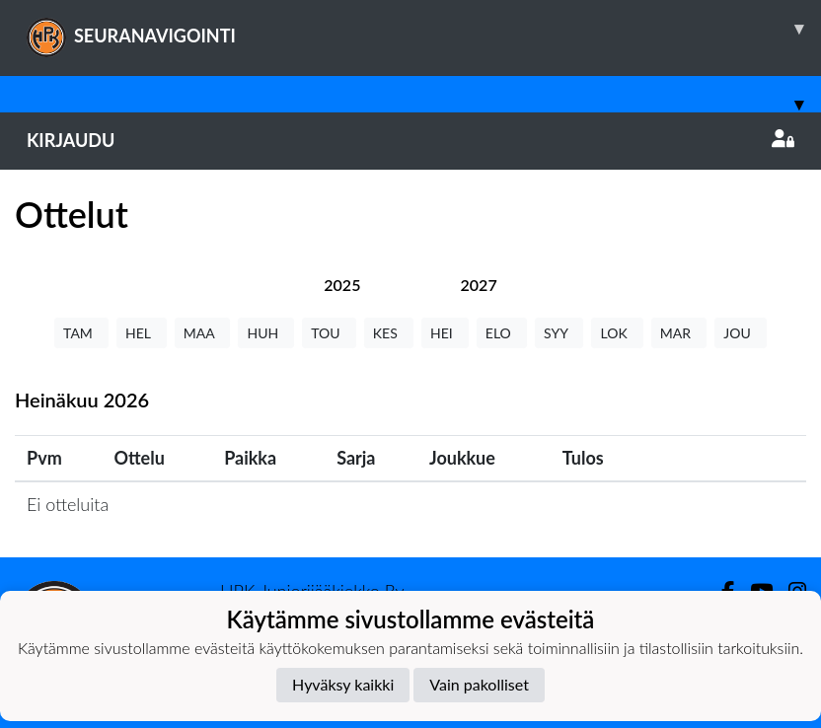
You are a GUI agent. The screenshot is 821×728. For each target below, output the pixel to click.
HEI (445, 333)
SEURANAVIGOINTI (424, 28)
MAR (679, 333)
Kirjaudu (410, 140)
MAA (203, 333)
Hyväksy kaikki (343, 684)
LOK (617, 333)
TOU (329, 333)
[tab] (342, 284)
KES (389, 333)
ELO (501, 333)
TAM (81, 333)
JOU (740, 333)
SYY (559, 333)
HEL (141, 333)
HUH (266, 333)
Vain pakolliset (479, 684)
